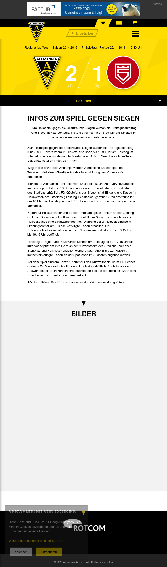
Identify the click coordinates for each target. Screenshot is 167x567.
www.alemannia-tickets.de (67, 156)
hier (74, 160)
